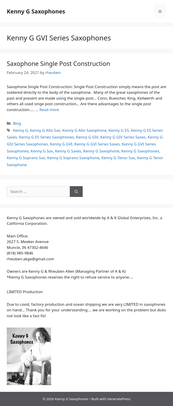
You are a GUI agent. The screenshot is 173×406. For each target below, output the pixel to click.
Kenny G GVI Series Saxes (97, 144)
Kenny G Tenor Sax (118, 157)
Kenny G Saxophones (36, 11)
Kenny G (20, 130)
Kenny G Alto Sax (45, 130)
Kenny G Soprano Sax (26, 157)
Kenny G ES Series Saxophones (46, 137)
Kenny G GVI (61, 144)
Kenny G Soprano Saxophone (73, 157)
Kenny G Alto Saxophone (84, 130)
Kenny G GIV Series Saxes (123, 137)
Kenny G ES (119, 130)
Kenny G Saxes (68, 151)
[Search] (76, 191)
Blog (17, 123)
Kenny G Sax (42, 151)
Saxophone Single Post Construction (58, 63)
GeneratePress (118, 399)
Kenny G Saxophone (101, 151)
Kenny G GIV (87, 137)
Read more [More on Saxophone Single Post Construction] (49, 109)
